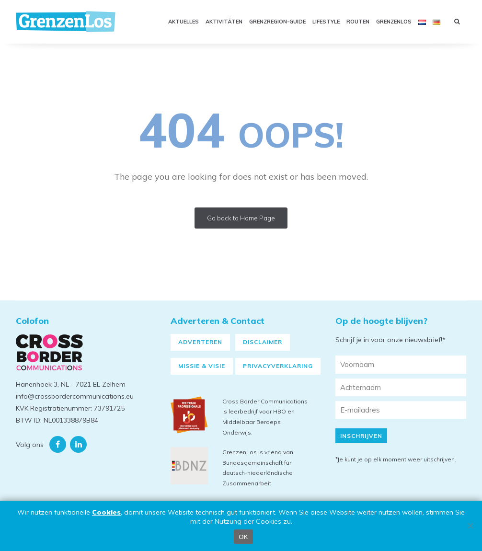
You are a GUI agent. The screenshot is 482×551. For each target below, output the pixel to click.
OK (243, 536)
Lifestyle (326, 21)
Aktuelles (183, 21)
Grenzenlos (394, 21)
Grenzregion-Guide (277, 21)
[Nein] (470, 525)
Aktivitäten (224, 21)
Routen (357, 21)
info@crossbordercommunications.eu (75, 396)
